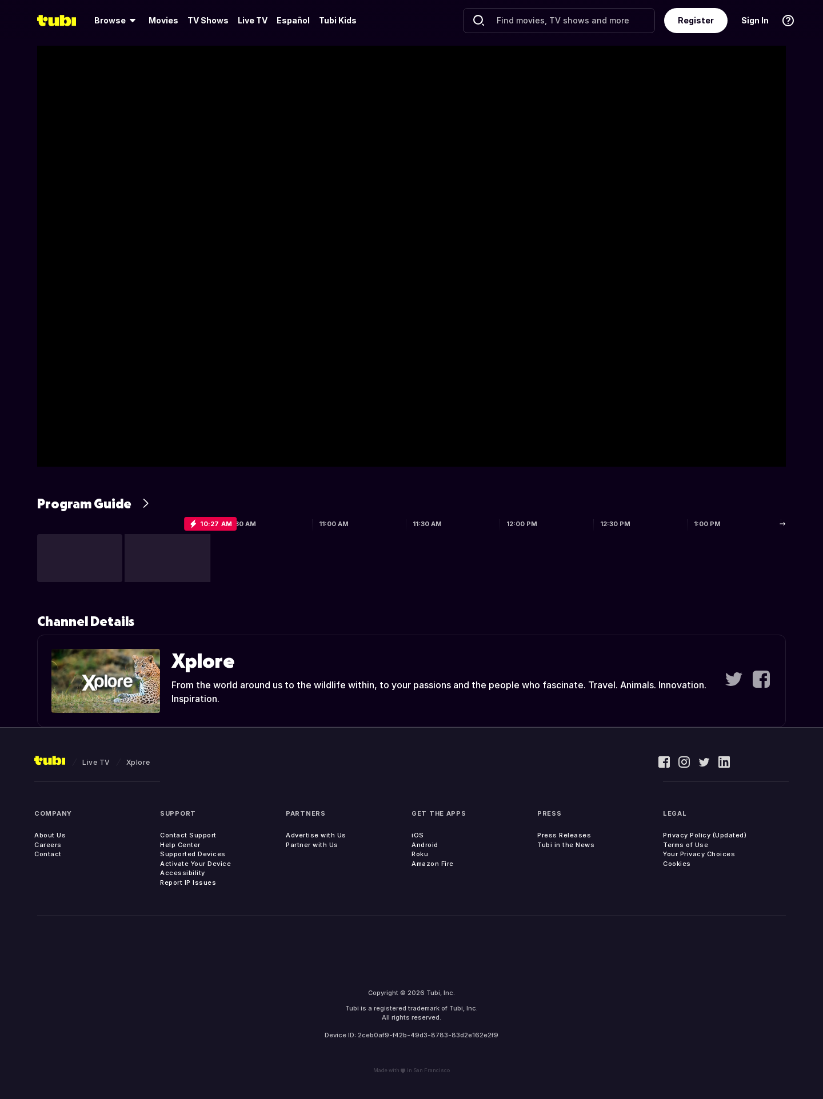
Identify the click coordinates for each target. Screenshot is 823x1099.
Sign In (755, 20)
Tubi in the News (565, 845)
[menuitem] (117, 20)
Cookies (677, 864)
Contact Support (188, 835)
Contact (48, 854)
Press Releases (564, 835)
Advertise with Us (316, 835)
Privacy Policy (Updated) (704, 835)
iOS (418, 835)
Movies (163, 20)
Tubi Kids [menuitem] (338, 20)
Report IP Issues (188, 883)
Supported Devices (193, 854)
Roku (420, 854)
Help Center (180, 845)
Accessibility (182, 873)
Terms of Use (685, 845)
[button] (79, 558)
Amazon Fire (433, 864)
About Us (50, 835)
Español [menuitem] (293, 20)
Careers (48, 845)
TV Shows (208, 20)
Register (696, 20)
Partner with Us (312, 845)
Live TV (252, 20)
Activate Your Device (195, 864)
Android (425, 845)
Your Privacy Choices (699, 854)
